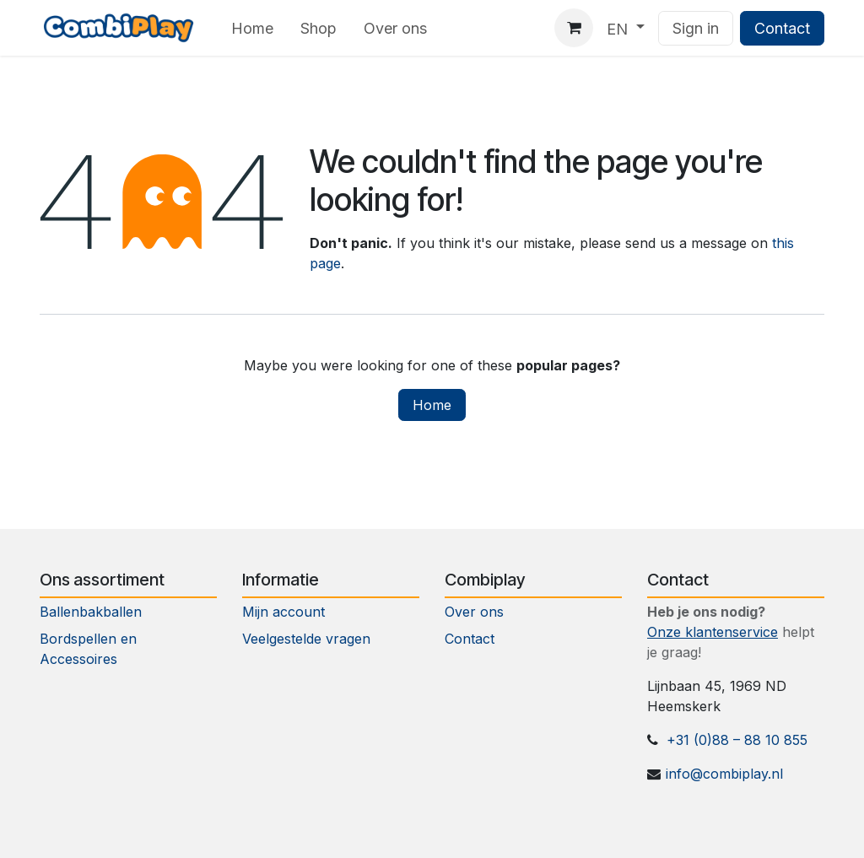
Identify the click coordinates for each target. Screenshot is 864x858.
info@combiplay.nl (724, 773)
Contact (782, 28)
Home (432, 405)
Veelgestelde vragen (306, 638)
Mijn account (283, 611)
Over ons (474, 611)
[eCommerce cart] (573, 27)
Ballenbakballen (91, 611)
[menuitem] (252, 28)
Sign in (695, 28)
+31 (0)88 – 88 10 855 (737, 739)
